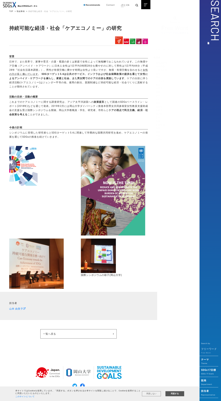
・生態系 (158, 88)
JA (122, 5)
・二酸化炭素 (160, 70)
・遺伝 (156, 95)
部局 (209, 382)
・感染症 (158, 106)
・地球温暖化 (160, 63)
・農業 (156, 85)
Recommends (91, 5)
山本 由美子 (16, 307)
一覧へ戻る (57, 332)
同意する (175, 393)
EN (127, 5)
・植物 (156, 92)
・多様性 (158, 139)
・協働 (156, 121)
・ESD (156, 132)
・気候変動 (159, 66)
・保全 (156, 77)
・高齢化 (158, 110)
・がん (156, 99)
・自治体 (158, 114)
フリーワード (209, 351)
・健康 (156, 103)
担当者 (209, 393)
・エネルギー (160, 81)
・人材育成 (159, 125)
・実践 (156, 136)
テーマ (209, 361)
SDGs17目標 (209, 372)
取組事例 (21, 11)
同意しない (151, 393)
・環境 (156, 74)
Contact (110, 5)
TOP (11, 11)
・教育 (156, 128)
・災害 (156, 117)
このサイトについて (25, 396)
